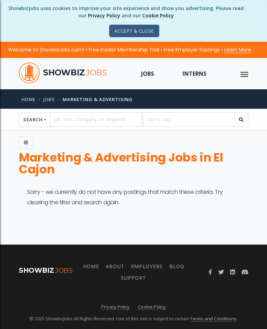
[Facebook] (210, 272)
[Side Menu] (26, 142)
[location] (189, 119)
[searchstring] (96, 119)
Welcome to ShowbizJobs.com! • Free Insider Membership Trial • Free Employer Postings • (129, 49)
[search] (241, 119)
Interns (195, 73)
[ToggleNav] (244, 73)
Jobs (147, 73)
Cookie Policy (158, 15)
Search (33, 119)
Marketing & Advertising (98, 99)
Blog (176, 266)
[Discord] (244, 272)
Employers (147, 266)
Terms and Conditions (213, 318)
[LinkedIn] (232, 272)
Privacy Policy (104, 15)
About (115, 266)
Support (133, 277)
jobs (49, 99)
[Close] (134, 31)
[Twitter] (221, 272)
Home (29, 99)
